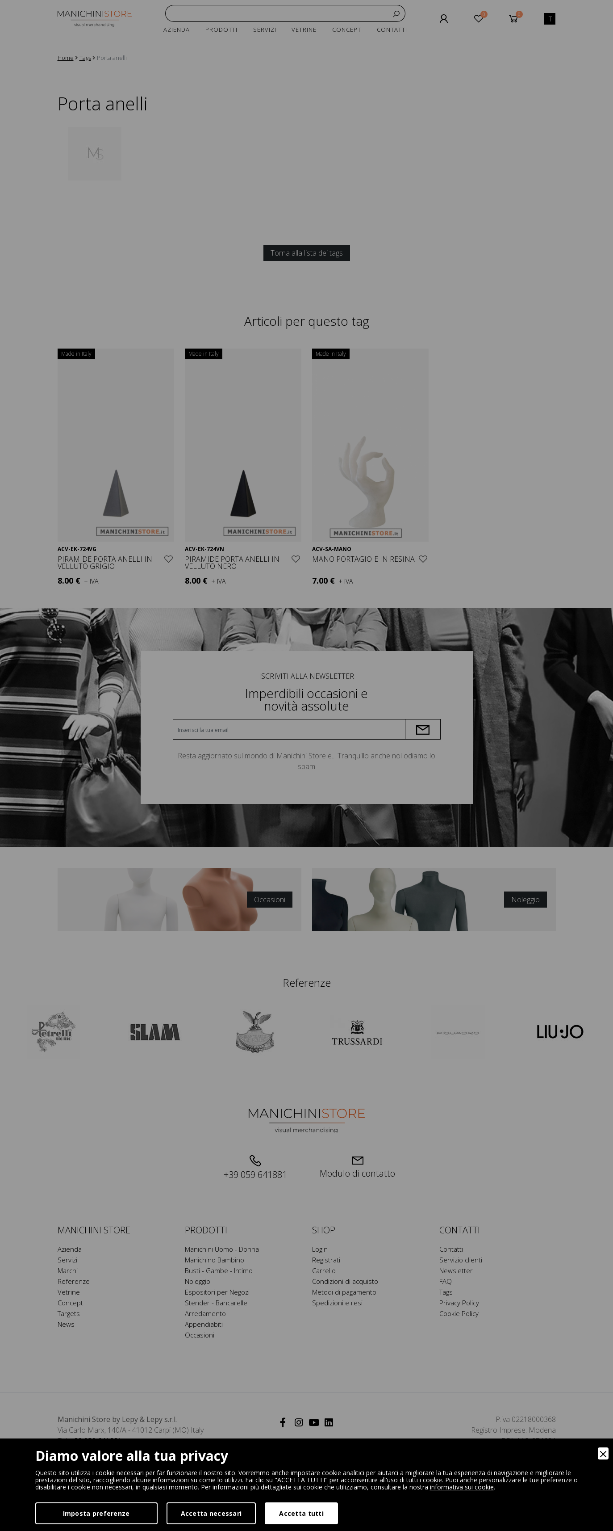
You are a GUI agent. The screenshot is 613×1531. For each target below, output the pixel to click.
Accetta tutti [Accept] (301, 1513)
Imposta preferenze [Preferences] (96, 1513)
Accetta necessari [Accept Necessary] (211, 1513)
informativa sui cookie (462, 1487)
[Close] (603, 1453)
